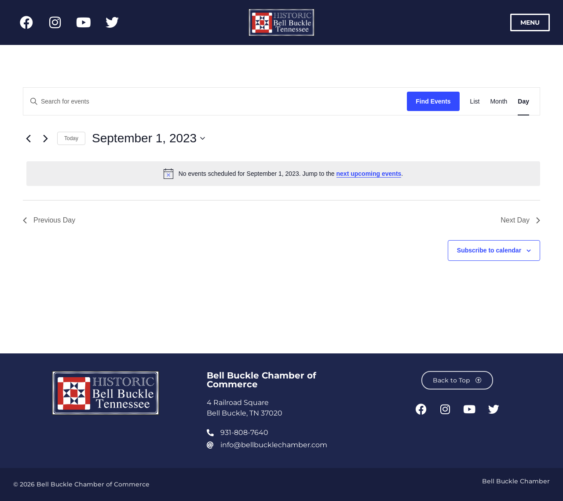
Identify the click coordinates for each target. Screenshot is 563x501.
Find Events (433, 101)
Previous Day (49, 220)
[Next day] (45, 138)
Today (71, 138)
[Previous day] (28, 138)
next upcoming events (369, 173)
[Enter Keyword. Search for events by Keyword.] (215, 101)
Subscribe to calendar (489, 250)
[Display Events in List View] (475, 101)
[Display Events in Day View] (523, 101)
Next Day (520, 220)
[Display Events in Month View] (498, 101)
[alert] (283, 173)
